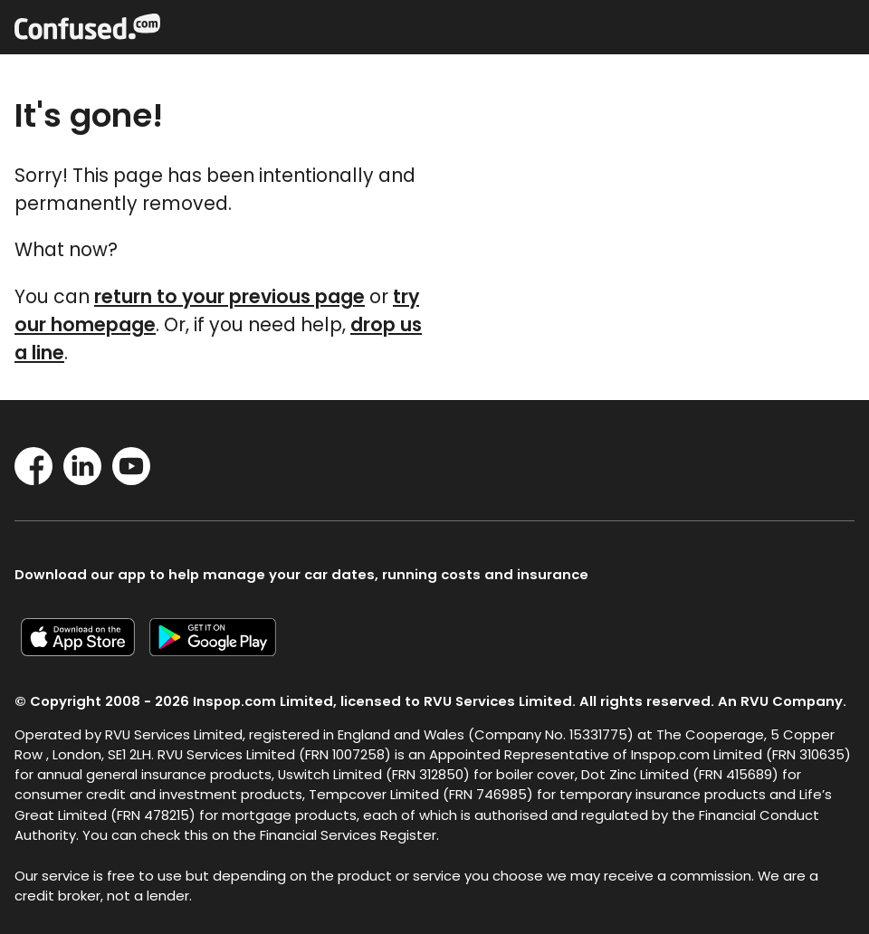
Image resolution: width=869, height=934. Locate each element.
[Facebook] (33, 479)
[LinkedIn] (82, 479)
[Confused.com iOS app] (85, 650)
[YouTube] (131, 479)
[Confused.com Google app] (220, 650)
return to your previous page (229, 296)
